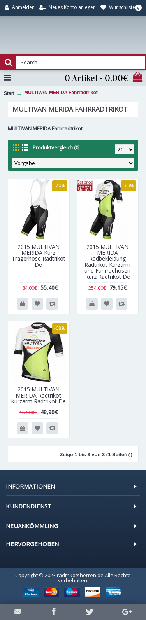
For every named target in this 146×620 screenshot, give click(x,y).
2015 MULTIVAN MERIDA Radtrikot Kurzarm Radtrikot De (38, 395)
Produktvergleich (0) (56, 147)
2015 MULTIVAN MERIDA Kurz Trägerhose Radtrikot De (38, 255)
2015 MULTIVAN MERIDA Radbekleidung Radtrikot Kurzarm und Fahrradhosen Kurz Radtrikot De (107, 261)
